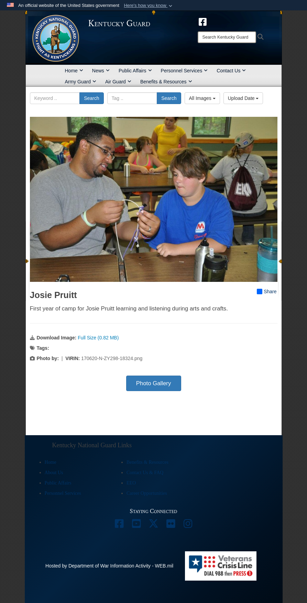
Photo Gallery (153, 383)
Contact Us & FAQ (145, 472)
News (101, 70)
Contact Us (231, 70)
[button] (149, 5)
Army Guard (80, 81)
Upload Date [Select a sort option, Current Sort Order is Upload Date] (243, 98)
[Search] (227, 37)
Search (91, 98)
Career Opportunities (147, 493)
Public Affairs (135, 70)
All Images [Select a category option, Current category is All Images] (202, 98)
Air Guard (118, 81)
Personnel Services (184, 70)
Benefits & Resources (166, 81)
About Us (54, 472)
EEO (131, 483)
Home (74, 70)
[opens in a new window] (203, 21)
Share (266, 291)
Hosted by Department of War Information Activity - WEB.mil (109, 566)
